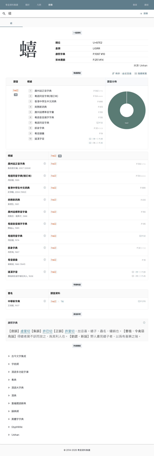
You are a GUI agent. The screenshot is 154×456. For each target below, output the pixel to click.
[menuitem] (77, 356)
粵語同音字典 (42, 122)
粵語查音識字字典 (44, 117)
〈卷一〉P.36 (96, 139)
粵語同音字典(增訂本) (46, 96)
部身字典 (39, 128)
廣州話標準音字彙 (44, 112)
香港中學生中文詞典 (45, 101)
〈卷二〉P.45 (96, 143)
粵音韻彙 (39, 133)
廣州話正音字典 (43, 90)
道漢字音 (39, 138)
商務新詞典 (41, 106)
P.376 (143, 301)
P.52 (100, 123)
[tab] (11, 23)
